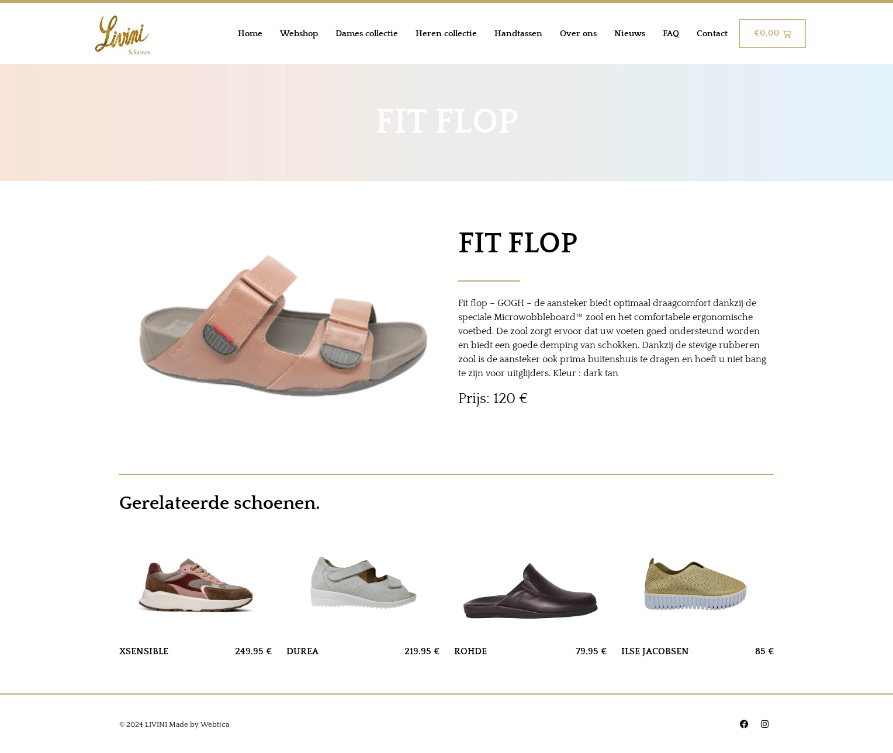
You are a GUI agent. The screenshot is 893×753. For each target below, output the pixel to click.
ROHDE (470, 651)
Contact (712, 34)
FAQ (671, 34)
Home (250, 34)
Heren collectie (446, 34)
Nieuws (629, 34)
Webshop (299, 34)
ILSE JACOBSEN (655, 651)
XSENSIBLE (143, 651)
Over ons (578, 34)
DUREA (302, 651)
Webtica (214, 724)
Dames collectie (366, 34)
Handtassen (518, 34)
